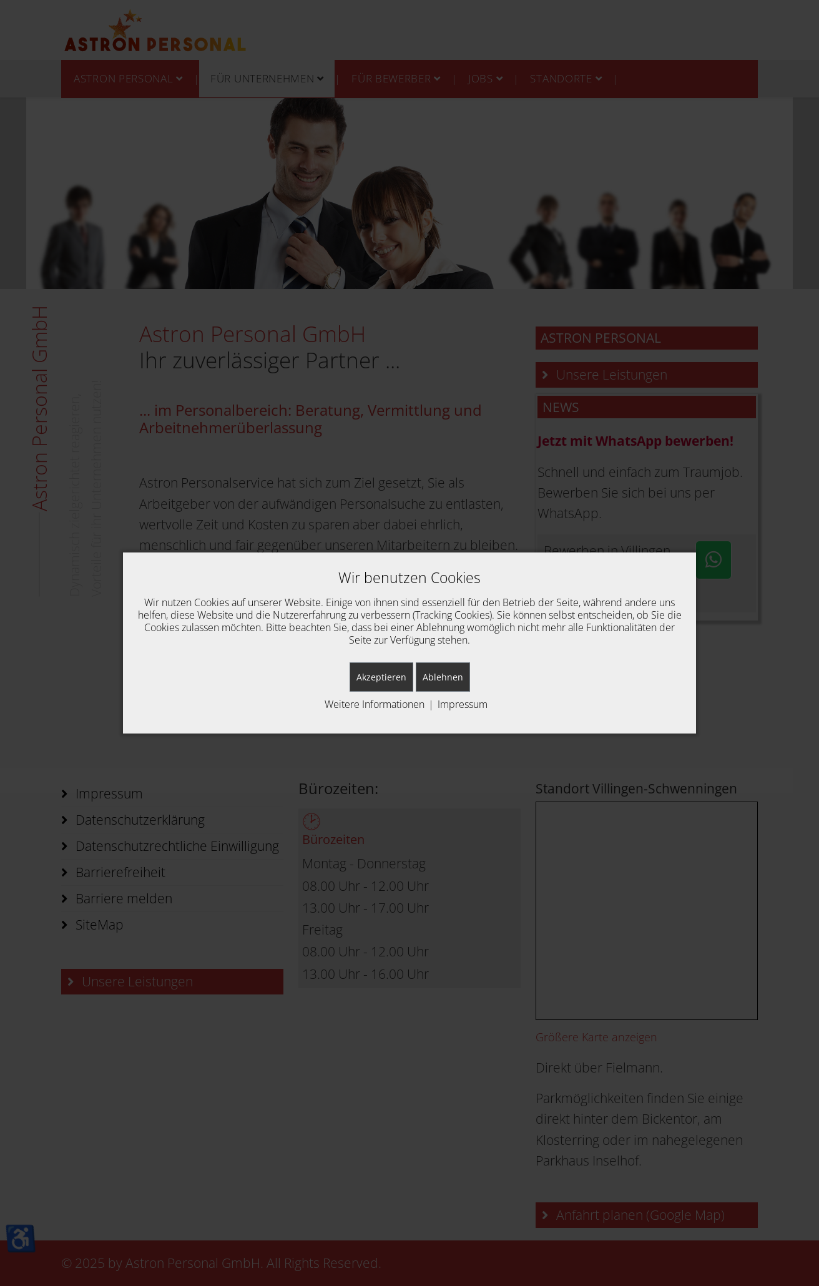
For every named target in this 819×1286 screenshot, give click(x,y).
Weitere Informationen (374, 704)
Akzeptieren (381, 677)
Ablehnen (443, 677)
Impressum (463, 704)
